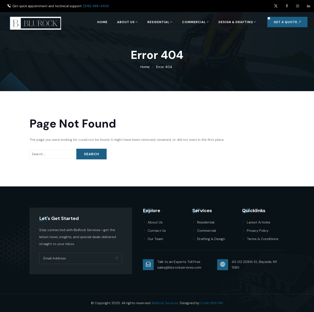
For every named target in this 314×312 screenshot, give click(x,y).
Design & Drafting (235, 22)
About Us (126, 22)
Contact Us (157, 230)
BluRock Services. (165, 303)
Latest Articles (258, 222)
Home (102, 22)
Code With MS (211, 303)
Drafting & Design (211, 239)
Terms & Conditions (262, 239)
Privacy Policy (258, 230)
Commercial (194, 22)
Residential (158, 22)
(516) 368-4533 (96, 6)
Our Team (155, 239)
